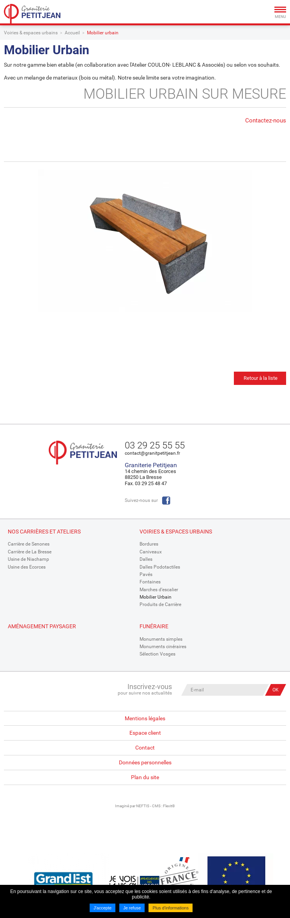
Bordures (149, 544)
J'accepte (102, 908)
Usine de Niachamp (28, 559)
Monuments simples (161, 639)
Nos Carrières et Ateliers (44, 531)
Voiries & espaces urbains (31, 32)
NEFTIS (142, 806)
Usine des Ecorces (27, 567)
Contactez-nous (265, 120)
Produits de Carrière (160, 604)
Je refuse (132, 908)
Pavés (146, 574)
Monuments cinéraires (163, 646)
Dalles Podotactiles (160, 567)
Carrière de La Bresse (29, 552)
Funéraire (154, 626)
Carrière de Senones (29, 544)
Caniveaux (151, 552)
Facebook (166, 500)
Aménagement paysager (42, 626)
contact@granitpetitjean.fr (152, 453)
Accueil (72, 32)
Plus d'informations (170, 908)
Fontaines (150, 582)
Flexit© (169, 806)
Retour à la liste (261, 378)
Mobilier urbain (102, 32)
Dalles (146, 559)
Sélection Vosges (157, 654)
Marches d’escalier (159, 589)
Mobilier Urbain (156, 597)
